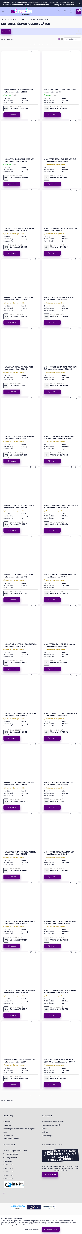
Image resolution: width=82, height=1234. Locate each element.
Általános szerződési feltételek (53, 1122)
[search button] (65, 11)
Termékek (7, 1125)
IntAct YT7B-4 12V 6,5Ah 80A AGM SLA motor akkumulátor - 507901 (60, 991)
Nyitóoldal (7, 1122)
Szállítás (45, 1132)
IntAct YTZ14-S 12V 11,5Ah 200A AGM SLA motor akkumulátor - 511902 (59, 437)
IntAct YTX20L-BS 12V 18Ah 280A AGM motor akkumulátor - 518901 (19, 714)
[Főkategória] (2, 19)
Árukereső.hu (18, 1208)
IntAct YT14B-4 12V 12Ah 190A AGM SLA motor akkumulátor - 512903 (20, 645)
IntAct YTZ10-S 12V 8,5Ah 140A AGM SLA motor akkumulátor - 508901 (61, 507)
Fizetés (44, 1129)
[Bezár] (79, 3)
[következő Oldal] (47, 44)
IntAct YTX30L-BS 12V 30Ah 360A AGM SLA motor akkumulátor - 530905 (60, 368)
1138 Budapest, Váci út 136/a (16, 1151)
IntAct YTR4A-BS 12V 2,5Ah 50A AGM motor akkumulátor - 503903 (59, 645)
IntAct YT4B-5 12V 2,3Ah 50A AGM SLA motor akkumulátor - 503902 (60, 160)
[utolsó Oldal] (51, 44)
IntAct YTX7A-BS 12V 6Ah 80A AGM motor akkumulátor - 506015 (59, 299)
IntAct (23, 19)
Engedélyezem (49, 1229)
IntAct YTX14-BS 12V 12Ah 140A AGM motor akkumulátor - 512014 (18, 784)
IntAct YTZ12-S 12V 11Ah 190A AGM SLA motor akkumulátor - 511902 (19, 507)
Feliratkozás (49, 1174)
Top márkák (12, 19)
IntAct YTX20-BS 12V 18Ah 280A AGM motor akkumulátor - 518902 (19, 922)
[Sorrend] (72, 39)
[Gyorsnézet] (35, 51)
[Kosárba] (11, 114)
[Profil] (71, 11)
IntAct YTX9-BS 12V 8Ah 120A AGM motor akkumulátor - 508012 (18, 368)
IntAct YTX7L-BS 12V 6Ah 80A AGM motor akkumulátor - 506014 (58, 784)
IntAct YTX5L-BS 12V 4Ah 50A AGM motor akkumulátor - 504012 (18, 576)
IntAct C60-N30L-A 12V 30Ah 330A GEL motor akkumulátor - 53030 (19, 1061)
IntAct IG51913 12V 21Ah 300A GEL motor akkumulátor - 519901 (60, 229)
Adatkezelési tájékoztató (51, 1125)
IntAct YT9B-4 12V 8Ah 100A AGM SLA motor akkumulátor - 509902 (19, 991)
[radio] (62, 39)
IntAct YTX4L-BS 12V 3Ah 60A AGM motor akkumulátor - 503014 (18, 299)
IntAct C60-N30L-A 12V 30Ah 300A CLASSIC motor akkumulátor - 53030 (59, 1061)
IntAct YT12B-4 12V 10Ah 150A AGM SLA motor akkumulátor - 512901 (19, 853)
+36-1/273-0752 (59, 11)
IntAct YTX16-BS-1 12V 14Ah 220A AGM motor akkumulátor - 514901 (60, 576)
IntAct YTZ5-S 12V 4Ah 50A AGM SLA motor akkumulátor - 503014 (18, 229)
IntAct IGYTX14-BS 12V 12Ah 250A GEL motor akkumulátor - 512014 (19, 91)
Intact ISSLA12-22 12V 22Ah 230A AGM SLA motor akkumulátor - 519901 (60, 922)
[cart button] (78, 11)
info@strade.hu (11, 1158)
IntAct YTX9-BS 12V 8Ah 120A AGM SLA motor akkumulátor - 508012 (60, 714)
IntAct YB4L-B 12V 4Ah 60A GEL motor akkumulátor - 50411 (60, 91)
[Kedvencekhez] (30, 51)
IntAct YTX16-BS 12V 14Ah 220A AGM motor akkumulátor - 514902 (19, 160)
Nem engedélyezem (32, 1229)
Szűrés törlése (78, 31)
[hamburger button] (3, 11)
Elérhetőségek (47, 1136)
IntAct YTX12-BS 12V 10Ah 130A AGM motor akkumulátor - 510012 (59, 853)
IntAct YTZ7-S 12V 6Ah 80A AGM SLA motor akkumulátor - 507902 (19, 437)
